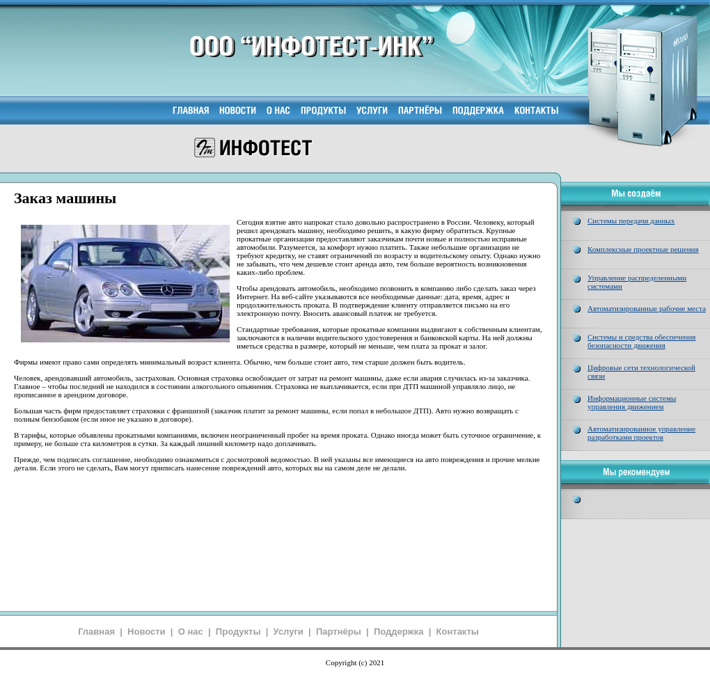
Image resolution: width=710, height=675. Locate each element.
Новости (146, 631)
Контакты (457, 631)
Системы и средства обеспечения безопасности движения (641, 341)
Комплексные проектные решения (643, 249)
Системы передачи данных (630, 220)
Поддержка (399, 631)
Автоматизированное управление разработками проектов (641, 432)
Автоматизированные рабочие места (646, 308)
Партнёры (338, 631)
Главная (96, 631)
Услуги (288, 631)
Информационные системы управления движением (631, 402)
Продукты (238, 631)
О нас (190, 631)
